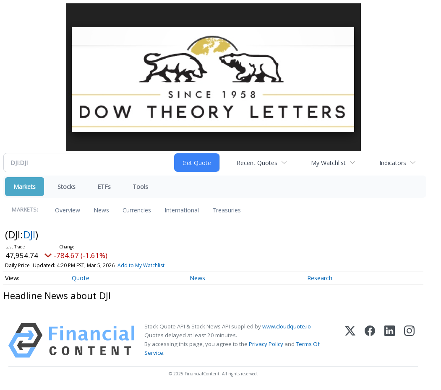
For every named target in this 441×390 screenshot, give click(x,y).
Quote (80, 278)
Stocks (66, 187)
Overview (67, 210)
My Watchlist (328, 163)
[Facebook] (369, 340)
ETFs (104, 187)
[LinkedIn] (389, 340)
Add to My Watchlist (140, 265)
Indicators (392, 163)
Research (319, 278)
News (101, 210)
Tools (140, 187)
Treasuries (226, 210)
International (181, 210)
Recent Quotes (257, 163)
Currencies (137, 210)
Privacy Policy (266, 344)
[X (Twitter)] (350, 340)
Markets (24, 187)
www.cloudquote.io (286, 326)
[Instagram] (409, 340)
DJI (29, 234)
